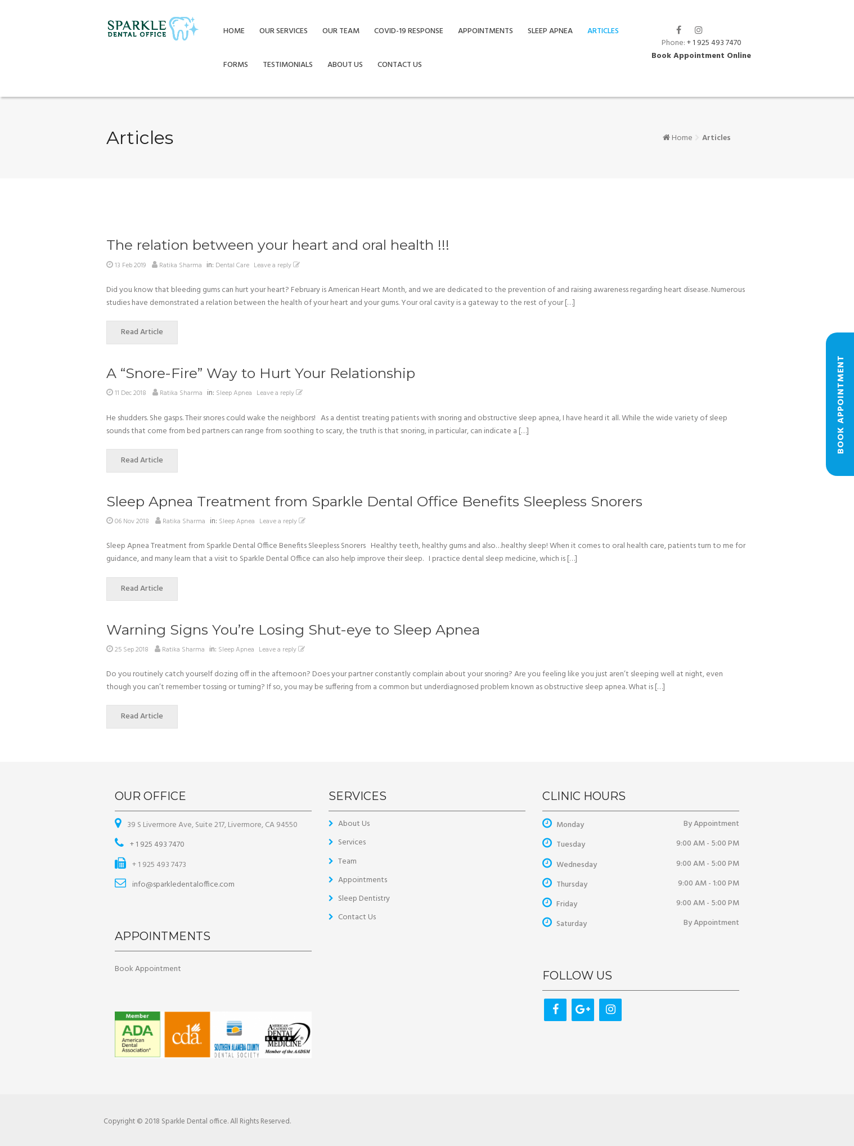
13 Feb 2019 (130, 265)
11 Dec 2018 (130, 393)
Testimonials (288, 65)
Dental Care (232, 265)
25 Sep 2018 (132, 649)
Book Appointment (148, 969)
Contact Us (399, 65)
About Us (345, 65)
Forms (235, 65)
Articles (603, 31)
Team (347, 861)
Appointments (485, 31)
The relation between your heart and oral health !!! (278, 244)
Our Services (283, 31)
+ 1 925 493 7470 (714, 43)
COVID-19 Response (408, 31)
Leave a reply (278, 265)
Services (352, 842)
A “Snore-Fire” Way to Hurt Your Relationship (260, 373)
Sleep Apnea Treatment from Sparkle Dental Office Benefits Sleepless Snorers (374, 501)
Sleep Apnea (550, 31)
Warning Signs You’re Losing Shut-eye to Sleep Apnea (293, 629)
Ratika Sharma (180, 265)
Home (234, 31)
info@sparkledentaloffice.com (183, 884)
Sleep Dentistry (364, 898)
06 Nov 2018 (132, 521)
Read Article (149, 332)
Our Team (340, 31)
